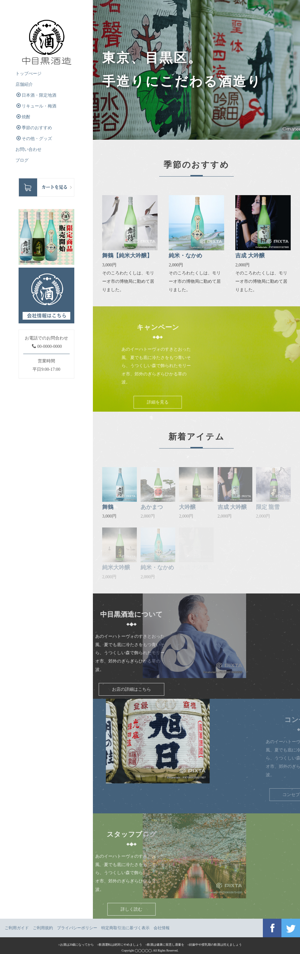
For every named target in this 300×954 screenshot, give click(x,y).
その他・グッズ (34, 138)
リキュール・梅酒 (36, 105)
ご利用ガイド (17, 928)
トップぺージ (28, 73)
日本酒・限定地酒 (36, 95)
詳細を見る (191, 402)
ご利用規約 (43, 928)
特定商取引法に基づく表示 (125, 928)
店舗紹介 (24, 84)
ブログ (21, 160)
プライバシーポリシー (77, 928)
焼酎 (23, 116)
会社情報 (162, 928)
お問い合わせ (28, 149)
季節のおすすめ (34, 127)
